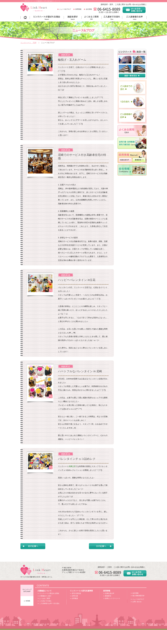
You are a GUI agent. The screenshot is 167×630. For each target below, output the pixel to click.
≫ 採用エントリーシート (111, 598)
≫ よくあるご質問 (43, 598)
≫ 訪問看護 (74, 598)
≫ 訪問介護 (74, 596)
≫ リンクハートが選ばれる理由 (48, 593)
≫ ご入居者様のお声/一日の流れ (48, 603)
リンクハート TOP (28, 43)
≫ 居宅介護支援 (75, 593)
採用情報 (78, 9)
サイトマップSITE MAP (27, 590)
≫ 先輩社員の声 (108, 593)
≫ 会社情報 (134, 593)
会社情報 (89, 9)
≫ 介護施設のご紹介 (44, 596)
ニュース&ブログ (65, 9)
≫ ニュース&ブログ (137, 599)
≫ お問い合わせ (136, 602)
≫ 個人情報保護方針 (138, 596)
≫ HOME (27, 601)
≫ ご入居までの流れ (44, 601)
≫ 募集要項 (107, 596)
